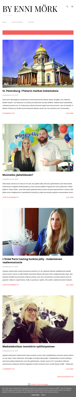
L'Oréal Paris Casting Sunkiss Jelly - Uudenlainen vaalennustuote (32, 260)
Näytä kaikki (66, 32)
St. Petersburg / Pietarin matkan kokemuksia (30, 90)
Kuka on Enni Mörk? (17, 22)
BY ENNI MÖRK (30, 8)
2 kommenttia (8, 369)
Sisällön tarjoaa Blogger (38, 384)
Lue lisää (70, 113)
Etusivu (4, 22)
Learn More (35, 395)
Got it (43, 395)
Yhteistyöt (31, 22)
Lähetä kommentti (10, 197)
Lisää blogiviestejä (65, 377)
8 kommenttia (8, 113)
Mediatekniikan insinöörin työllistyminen (28, 346)
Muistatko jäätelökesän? (17, 175)
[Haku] (67, 3)
